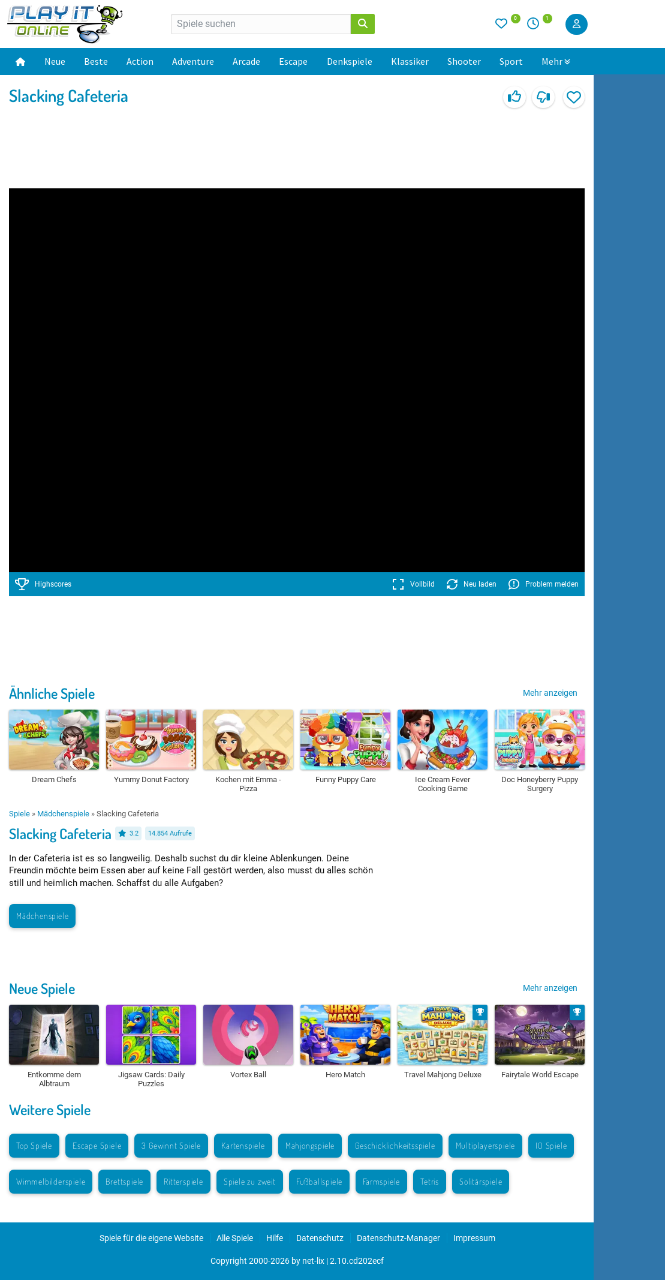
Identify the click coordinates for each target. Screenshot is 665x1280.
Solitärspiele (480, 1181)
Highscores (43, 584)
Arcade (246, 61)
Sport (511, 61)
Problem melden (543, 584)
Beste (96, 61)
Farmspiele (381, 1181)
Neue (54, 61)
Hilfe (274, 1238)
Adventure (193, 61)
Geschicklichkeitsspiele (395, 1145)
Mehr (555, 61)
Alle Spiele (234, 1238)
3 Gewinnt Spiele (171, 1145)
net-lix (313, 1261)
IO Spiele (551, 1145)
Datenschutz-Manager (398, 1238)
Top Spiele (34, 1145)
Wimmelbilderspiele (50, 1181)
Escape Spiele (97, 1145)
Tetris (429, 1181)
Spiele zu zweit (250, 1181)
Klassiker (410, 61)
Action (140, 61)
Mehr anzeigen (550, 693)
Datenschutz (320, 1238)
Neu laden (472, 584)
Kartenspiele (243, 1145)
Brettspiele (124, 1181)
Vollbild (413, 584)
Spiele (19, 813)
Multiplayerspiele (486, 1145)
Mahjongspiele (310, 1145)
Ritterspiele (183, 1181)
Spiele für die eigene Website (151, 1238)
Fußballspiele (319, 1181)
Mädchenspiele (63, 813)
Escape (293, 61)
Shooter (464, 61)
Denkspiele (349, 61)
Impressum (474, 1238)
